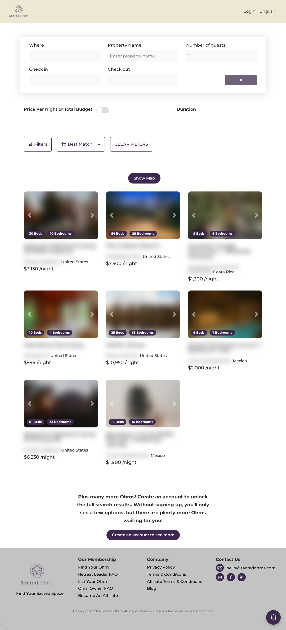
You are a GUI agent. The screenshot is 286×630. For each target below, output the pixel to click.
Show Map (144, 178)
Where (36, 45)
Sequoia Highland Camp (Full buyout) (60, 437)
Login (249, 11)
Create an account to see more (143, 534)
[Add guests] (221, 56)
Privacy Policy (161, 567)
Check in (38, 69)
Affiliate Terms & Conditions (174, 581)
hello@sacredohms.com (251, 567)
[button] (29, 215)
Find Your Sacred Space (40, 578)
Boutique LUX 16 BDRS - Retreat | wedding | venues (141, 439)
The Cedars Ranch (132, 245)
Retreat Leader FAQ (98, 574)
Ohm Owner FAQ (95, 588)
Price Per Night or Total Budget (58, 109)
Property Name (124, 45)
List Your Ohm (92, 581)
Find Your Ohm (93, 567)
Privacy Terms (166, 611)
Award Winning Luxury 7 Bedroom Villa (224, 347)
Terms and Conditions (196, 611)
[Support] (273, 617)
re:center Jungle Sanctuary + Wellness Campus (219, 251)
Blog (151, 588)
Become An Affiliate (98, 595)
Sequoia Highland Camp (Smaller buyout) (60, 248)
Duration (186, 109)
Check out (119, 69)
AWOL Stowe (125, 344)
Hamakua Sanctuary (54, 344)
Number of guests (205, 45)
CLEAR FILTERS (131, 144)
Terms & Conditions (166, 574)
